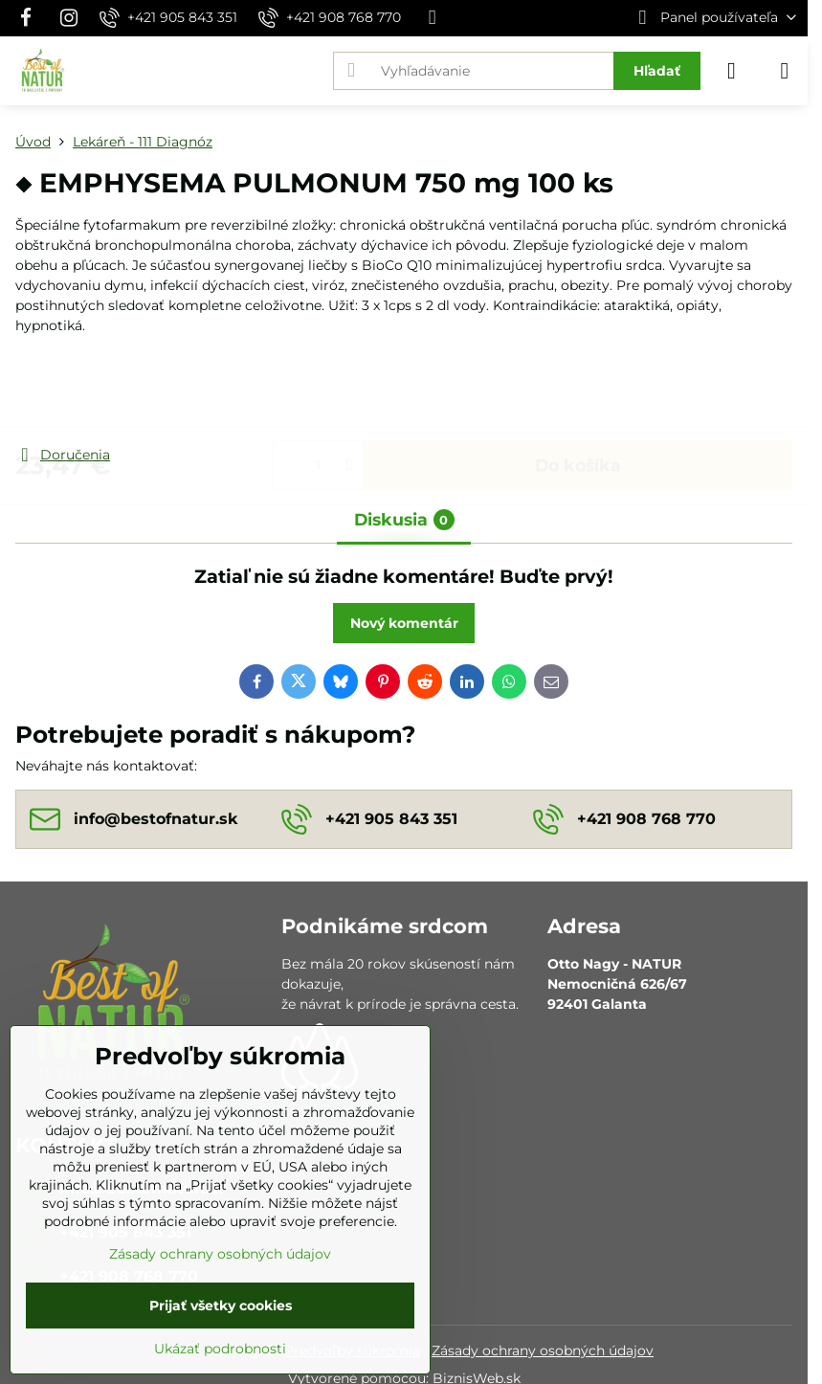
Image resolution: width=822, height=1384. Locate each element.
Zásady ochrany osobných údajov (543, 1350)
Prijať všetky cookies (220, 1305)
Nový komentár (404, 623)
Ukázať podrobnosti (220, 1348)
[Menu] (785, 71)
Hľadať (656, 70)
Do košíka (578, 390)
